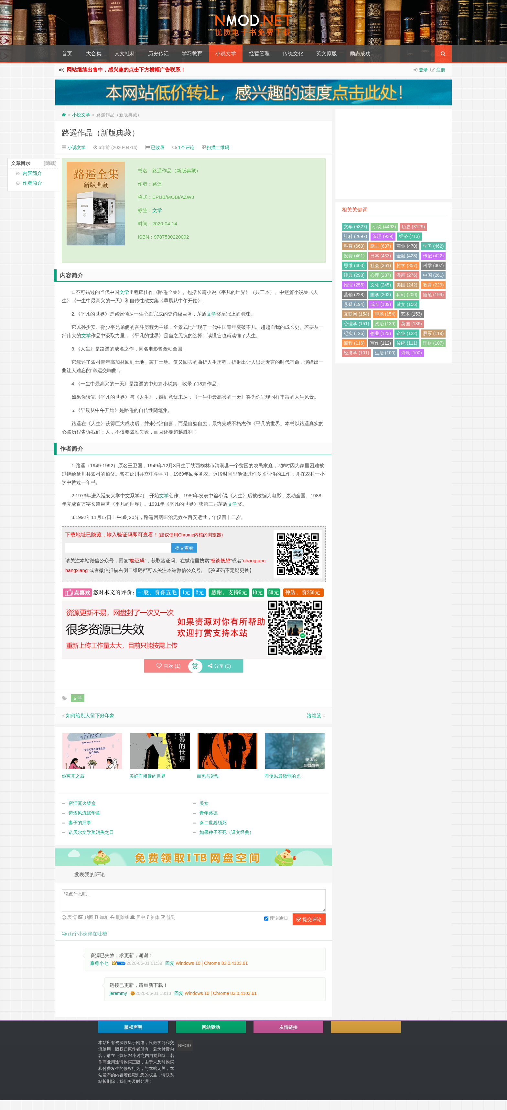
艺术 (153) (411, 314)
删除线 (121, 917)
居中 (140, 917)
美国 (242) (406, 284)
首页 (67, 53)
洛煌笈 (314, 715)
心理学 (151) (356, 323)
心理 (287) (380, 275)
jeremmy (118, 993)
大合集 (94, 53)
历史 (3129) (413, 226)
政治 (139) (385, 323)
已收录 (158, 147)
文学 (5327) (355, 226)
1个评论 (186, 147)
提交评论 (309, 919)
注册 (440, 69)
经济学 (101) (356, 352)
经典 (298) (354, 275)
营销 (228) (354, 294)
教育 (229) (433, 284)
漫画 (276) (406, 275)
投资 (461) (354, 255)
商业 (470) (406, 246)
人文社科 (124, 53)
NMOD (184, 1045)
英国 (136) (411, 323)
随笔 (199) (433, 294)
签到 (170, 917)
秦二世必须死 (213, 822)
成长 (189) (380, 304)
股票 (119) (433, 333)
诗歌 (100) (411, 352)
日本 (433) (380, 255)
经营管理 (259, 53)
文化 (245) (380, 284)
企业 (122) (406, 333)
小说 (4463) (384, 226)
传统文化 (293, 53)
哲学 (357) (406, 265)
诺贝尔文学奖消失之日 (91, 832)
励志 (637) (380, 246)
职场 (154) (385, 314)
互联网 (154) (356, 314)
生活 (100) (385, 352)
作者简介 (32, 183)
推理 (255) (354, 284)
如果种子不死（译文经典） (227, 832)
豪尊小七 (99, 963)
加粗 (103, 917)
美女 (204, 803)
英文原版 (326, 53)
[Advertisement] (393, 154)
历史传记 (158, 53)
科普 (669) (354, 246)
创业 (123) (380, 333)
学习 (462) (433, 246)
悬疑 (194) (354, 304)
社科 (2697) (355, 236)
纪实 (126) (354, 333)
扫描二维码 (218, 147)
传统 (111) (406, 343)
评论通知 (276, 918)
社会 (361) (380, 265)
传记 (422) (433, 255)
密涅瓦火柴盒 (82, 803)
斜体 (154, 917)
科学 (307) (433, 265)
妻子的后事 (80, 822)
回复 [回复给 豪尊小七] (169, 963)
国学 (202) (380, 294)
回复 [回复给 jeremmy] (178, 993)
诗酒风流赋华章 (84, 813)
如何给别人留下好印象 (90, 715)
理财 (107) (433, 343)
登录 (423, 69)
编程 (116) (354, 343)
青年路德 (209, 813)
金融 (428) (406, 255)
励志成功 (360, 53)
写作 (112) (380, 343)
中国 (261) (433, 275)
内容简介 (32, 173)
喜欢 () (168, 666)
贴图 (88, 917)
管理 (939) (383, 236)
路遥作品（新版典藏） (100, 132)
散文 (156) (406, 304)
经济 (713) (409, 236)
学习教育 (192, 53)
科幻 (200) (406, 294)
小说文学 (225, 53)
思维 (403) (354, 265)
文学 (157, 210)
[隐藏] (50, 163)
